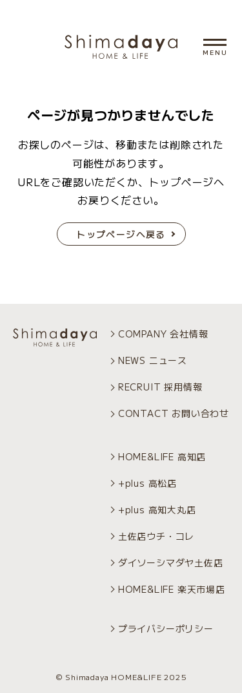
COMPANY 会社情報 (163, 333)
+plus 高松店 (147, 483)
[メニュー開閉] (215, 42)
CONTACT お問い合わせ (173, 413)
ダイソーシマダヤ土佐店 (170, 562)
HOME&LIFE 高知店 (162, 456)
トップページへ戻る (121, 234)
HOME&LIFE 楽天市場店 (171, 589)
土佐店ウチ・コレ (156, 536)
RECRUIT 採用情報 (160, 386)
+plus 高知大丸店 (157, 509)
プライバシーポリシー (166, 628)
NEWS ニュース (152, 360)
